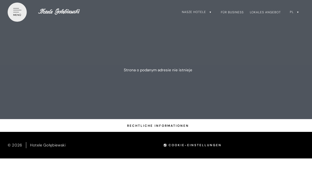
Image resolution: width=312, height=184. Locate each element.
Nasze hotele (194, 12)
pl (292, 12)
